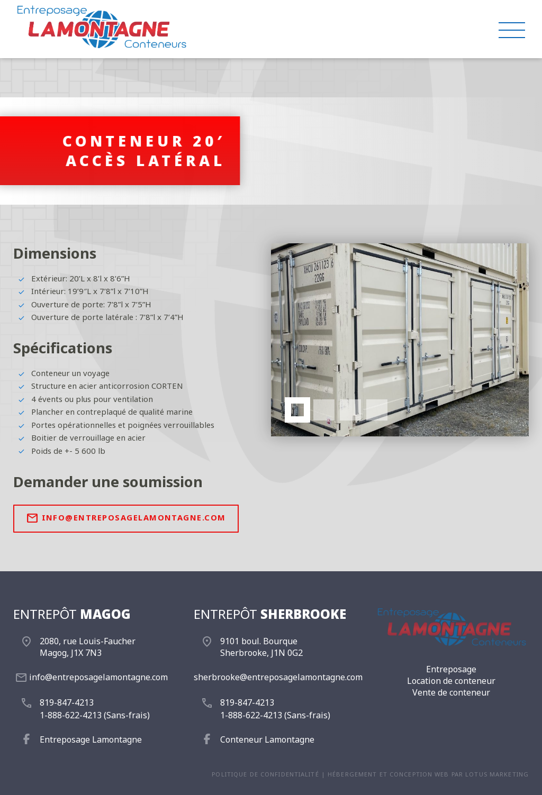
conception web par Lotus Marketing (459, 774)
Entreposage (451, 669)
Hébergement (352, 774)
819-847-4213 (67, 702)
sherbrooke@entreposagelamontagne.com (278, 677)
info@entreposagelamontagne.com (126, 518)
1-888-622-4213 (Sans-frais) (95, 715)
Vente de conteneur (451, 692)
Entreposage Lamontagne (91, 739)
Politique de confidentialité (265, 774)
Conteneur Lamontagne (267, 739)
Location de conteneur (451, 681)
